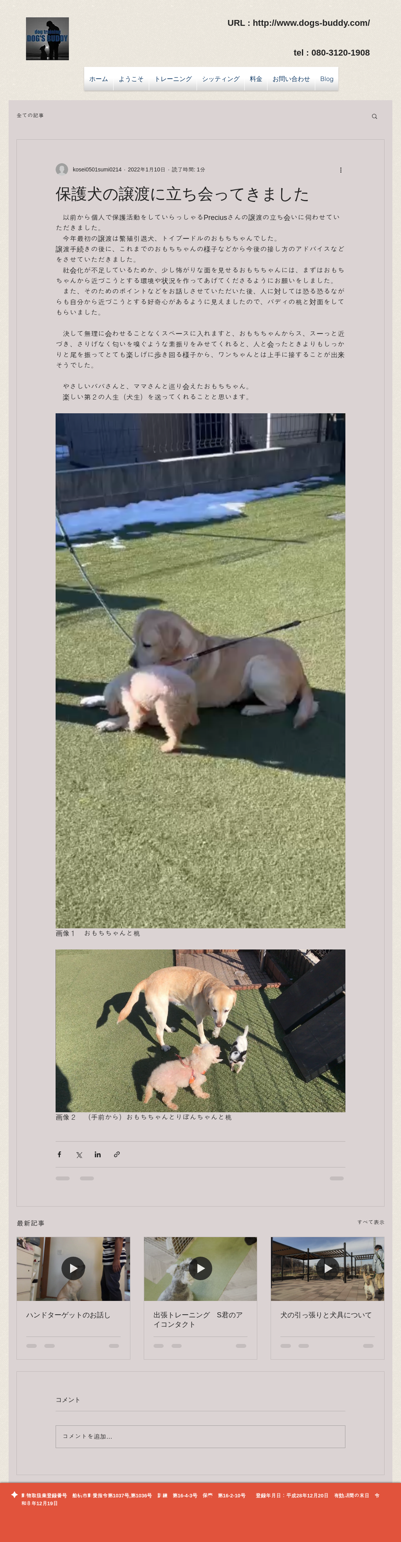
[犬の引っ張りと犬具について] (327, 1269)
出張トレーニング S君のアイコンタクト (198, 1319)
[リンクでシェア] (117, 1154)
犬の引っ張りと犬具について (326, 1315)
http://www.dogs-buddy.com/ (311, 23)
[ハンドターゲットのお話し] (73, 1269)
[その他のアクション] (340, 169)
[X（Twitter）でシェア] (78, 1154)
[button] (374, 116)
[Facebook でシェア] (59, 1154)
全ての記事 (30, 115)
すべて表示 (371, 1222)
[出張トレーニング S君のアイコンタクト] (200, 1269)
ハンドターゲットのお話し (68, 1315)
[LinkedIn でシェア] (97, 1154)
